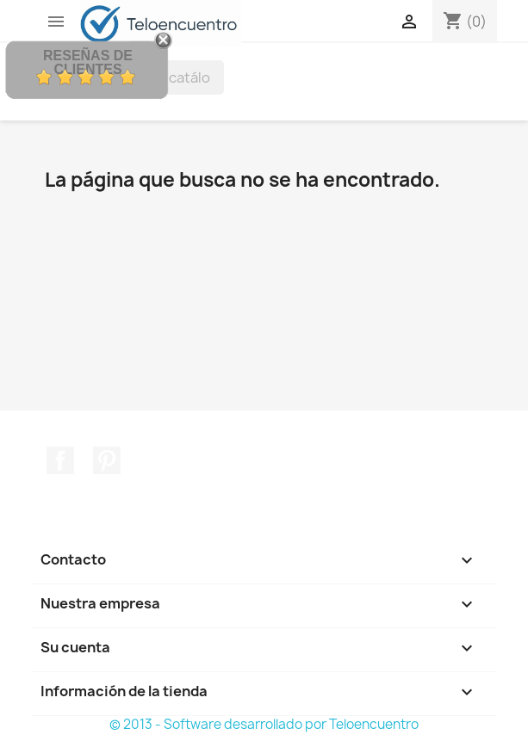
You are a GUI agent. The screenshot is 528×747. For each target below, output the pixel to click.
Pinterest (107, 460)
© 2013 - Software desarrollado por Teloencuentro (264, 724)
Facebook (60, 460)
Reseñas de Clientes (88, 62)
